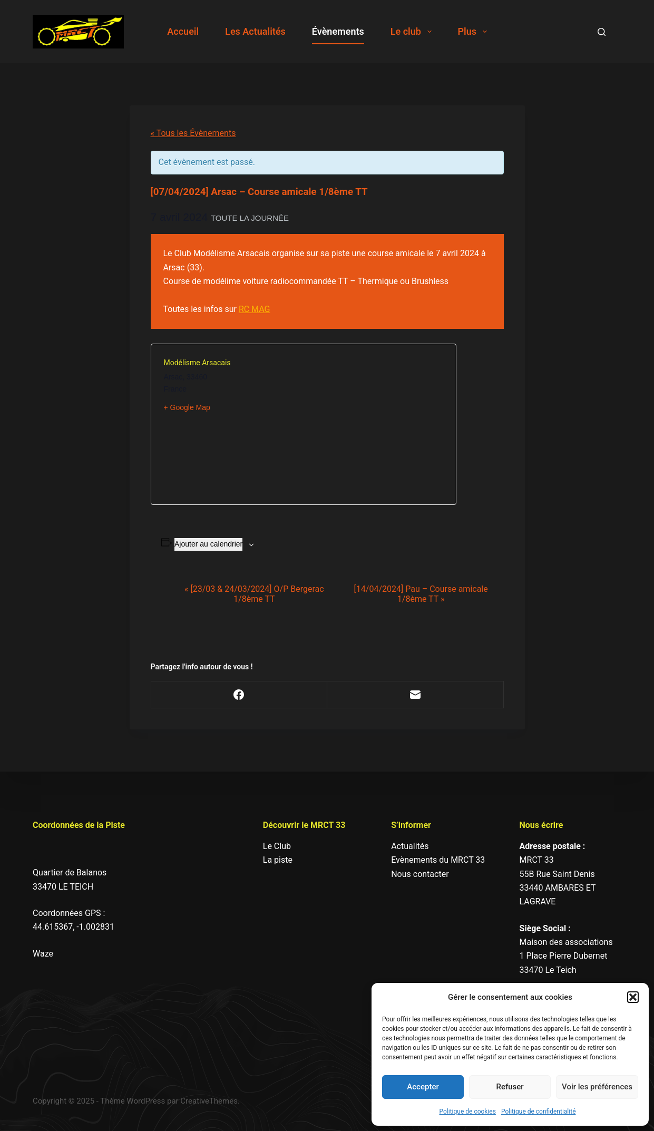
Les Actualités (255, 31)
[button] (633, 997)
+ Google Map (187, 407)
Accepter (422, 1086)
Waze (43, 954)
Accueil (183, 31)
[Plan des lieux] (373, 424)
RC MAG (254, 309)
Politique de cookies (468, 1111)
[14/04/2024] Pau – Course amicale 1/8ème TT (421, 594)
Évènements (338, 31)
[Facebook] (239, 694)
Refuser (509, 1086)
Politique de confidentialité (538, 1111)
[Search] (602, 32)
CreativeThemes (209, 1101)
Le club (413, 31)
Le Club (277, 846)
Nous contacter (419, 874)
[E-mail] (415, 694)
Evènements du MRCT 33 (438, 860)
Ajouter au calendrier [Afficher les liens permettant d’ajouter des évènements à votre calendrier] (208, 544)
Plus (474, 31)
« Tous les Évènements (193, 133)
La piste (277, 860)
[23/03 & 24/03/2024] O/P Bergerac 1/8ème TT (254, 594)
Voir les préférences (597, 1086)
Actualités (409, 846)
